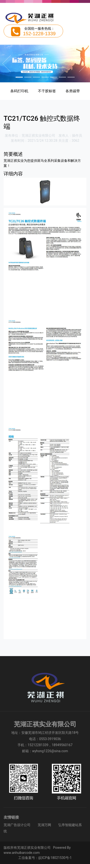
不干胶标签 (47, 91)
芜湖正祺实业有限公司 (38, 135)
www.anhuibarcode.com (22, 853)
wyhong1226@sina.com (50, 751)
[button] (6, 63)
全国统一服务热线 (37, 28)
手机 (21, 745)
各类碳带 (73, 91)
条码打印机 (19, 91)
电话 (32, 739)
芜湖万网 (44, 825)
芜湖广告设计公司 (17, 825)
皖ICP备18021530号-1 (55, 858)
